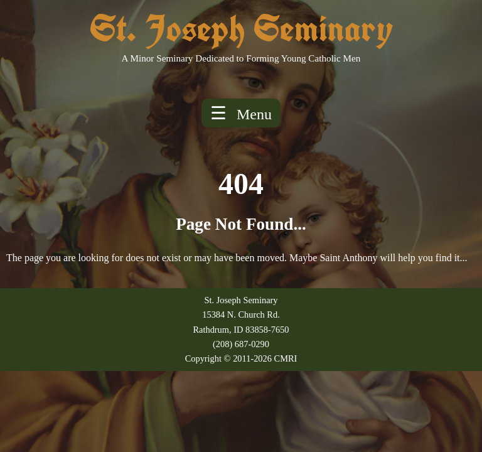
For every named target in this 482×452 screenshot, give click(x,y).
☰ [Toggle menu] (241, 113)
